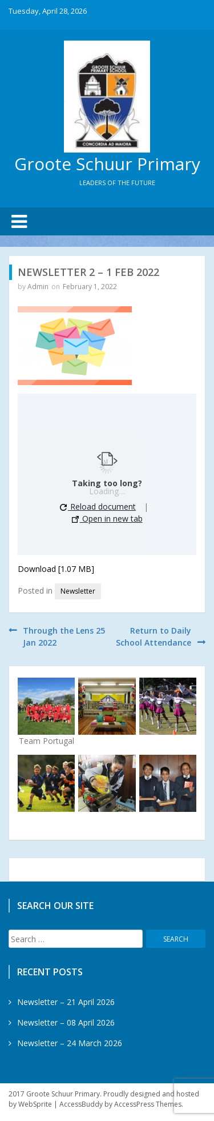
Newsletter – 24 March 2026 (69, 1043)
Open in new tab (107, 518)
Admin (38, 286)
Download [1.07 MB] (56, 568)
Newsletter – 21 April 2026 (66, 1001)
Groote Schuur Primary (107, 163)
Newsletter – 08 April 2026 (66, 1022)
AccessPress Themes (147, 1104)
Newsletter (77, 591)
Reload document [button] (98, 506)
